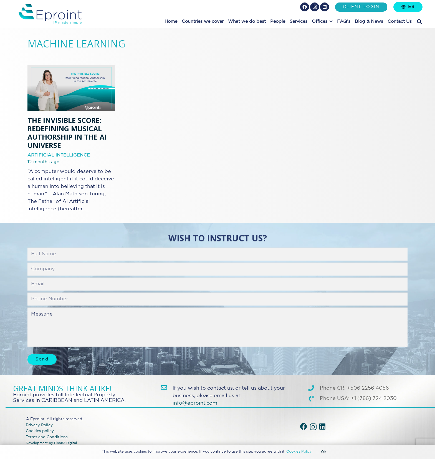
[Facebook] (304, 6)
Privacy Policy (39, 425)
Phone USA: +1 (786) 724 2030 (358, 398)
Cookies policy (40, 431)
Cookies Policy (299, 451)
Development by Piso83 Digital (51, 443)
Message (217, 326)
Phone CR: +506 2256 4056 (354, 388)
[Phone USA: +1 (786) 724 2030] (314, 399)
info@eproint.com (195, 403)
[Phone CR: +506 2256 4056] (314, 388)
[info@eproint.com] (167, 388)
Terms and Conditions (47, 437)
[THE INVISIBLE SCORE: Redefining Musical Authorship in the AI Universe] (71, 88)
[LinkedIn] (324, 6)
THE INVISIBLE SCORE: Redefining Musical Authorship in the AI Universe (67, 132)
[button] (330, 22)
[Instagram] (314, 6)
